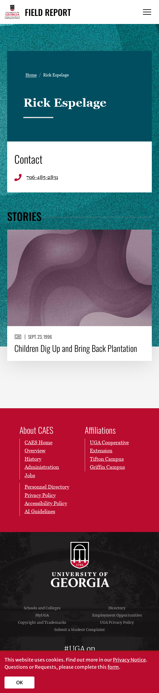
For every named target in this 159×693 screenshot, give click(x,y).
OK (19, 683)
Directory (116, 608)
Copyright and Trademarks (42, 622)
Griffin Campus (107, 467)
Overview (35, 451)
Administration (42, 467)
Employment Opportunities (117, 615)
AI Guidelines (40, 511)
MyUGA (42, 615)
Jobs (30, 475)
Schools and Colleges (42, 608)
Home (31, 75)
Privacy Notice (129, 660)
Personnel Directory (47, 487)
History (33, 459)
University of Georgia (80, 564)
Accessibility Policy (46, 503)
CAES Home (38, 442)
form (113, 667)
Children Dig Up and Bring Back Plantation (75, 348)
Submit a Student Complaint (79, 629)
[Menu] (147, 12)
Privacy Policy (40, 495)
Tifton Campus (107, 459)
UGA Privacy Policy (117, 622)
